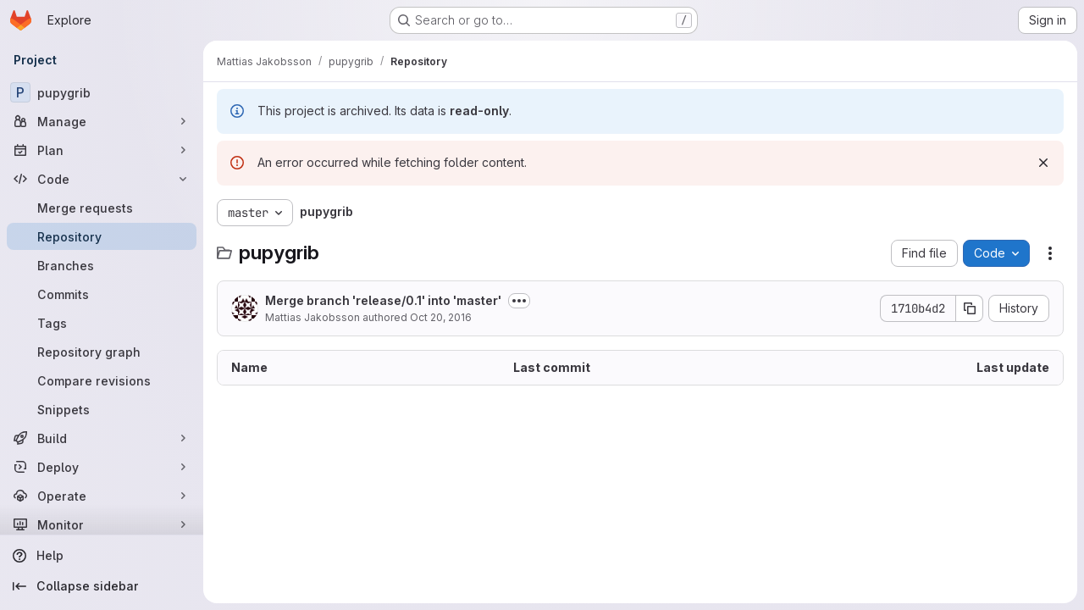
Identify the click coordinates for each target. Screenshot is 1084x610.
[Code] (101, 178)
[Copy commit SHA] (969, 308)
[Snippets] (101, 409)
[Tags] (101, 322)
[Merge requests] (101, 207)
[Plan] (101, 150)
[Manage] (101, 121)
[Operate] (101, 495)
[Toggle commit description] (519, 300)
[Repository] (101, 236)
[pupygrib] (101, 92)
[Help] (101, 555)
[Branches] (101, 265)
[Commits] (101, 294)
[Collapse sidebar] (101, 586)
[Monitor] (101, 524)
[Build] (101, 438)
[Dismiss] (1043, 162)
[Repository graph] (101, 351)
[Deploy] (101, 466)
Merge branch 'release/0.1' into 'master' (383, 300)
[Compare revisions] (101, 380)
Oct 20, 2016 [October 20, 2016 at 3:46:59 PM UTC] (441, 317)
